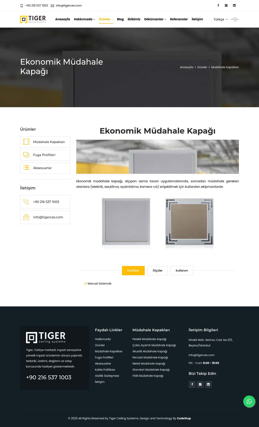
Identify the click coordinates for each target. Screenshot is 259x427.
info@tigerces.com (66, 5)
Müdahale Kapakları (109, 351)
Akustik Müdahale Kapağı (149, 351)
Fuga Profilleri (104, 357)
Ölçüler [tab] (158, 271)
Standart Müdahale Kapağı (151, 370)
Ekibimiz (134, 19)
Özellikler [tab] (133, 271)
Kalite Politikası (105, 370)
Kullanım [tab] (182, 271)
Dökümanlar (153, 19)
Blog (120, 19)
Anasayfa (62, 19)
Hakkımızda (83, 19)
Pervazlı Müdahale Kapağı (150, 357)
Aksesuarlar (103, 364)
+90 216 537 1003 (34, 5)
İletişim (197, 19)
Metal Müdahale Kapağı (148, 364)
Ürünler (104, 19)
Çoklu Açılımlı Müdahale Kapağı (154, 345)
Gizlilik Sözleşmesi (107, 376)
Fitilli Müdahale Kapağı (147, 376)
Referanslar (179, 19)
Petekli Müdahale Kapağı (149, 339)
